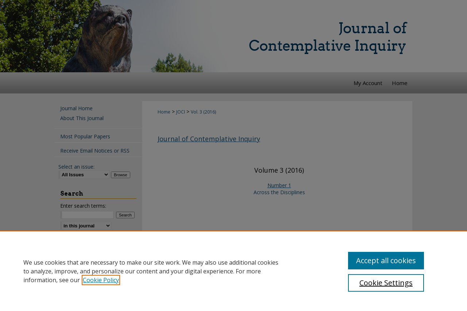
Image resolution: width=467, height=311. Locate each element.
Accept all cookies (386, 260)
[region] (233, 271)
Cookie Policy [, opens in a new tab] (101, 280)
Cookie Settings (386, 283)
